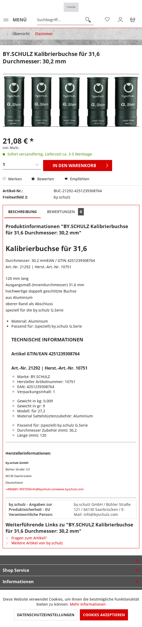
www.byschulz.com (70, 489)
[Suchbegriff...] (65, 20)
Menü (15, 19)
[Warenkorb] (133, 20)
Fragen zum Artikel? (26, 537)
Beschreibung (22, 211)
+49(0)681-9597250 (18, 489)
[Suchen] (88, 20)
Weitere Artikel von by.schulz (34, 542)
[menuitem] (14, 20)
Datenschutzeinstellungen (45, 614)
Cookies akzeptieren (104, 614)
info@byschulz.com (43, 489)
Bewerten (43, 178)
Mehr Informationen (88, 604)
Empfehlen (77, 178)
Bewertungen (65, 211)
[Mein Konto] (120, 20)
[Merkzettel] (107, 20)
